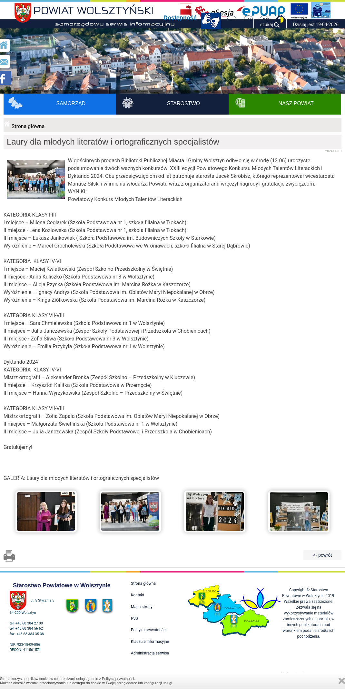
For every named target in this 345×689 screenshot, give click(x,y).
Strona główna (28, 126)
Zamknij (342, 681)
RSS (134, 618)
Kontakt (137, 595)
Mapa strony (141, 606)
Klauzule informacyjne (150, 641)
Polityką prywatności (118, 679)
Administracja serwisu (150, 653)
